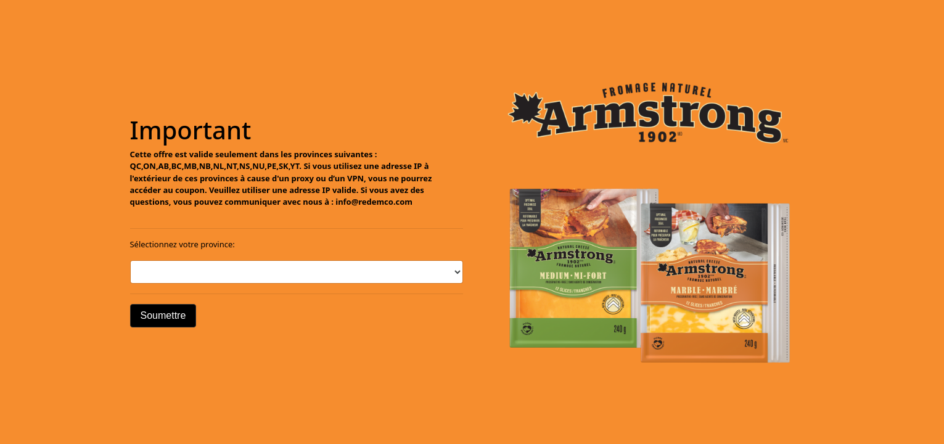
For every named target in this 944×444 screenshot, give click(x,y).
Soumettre (163, 315)
